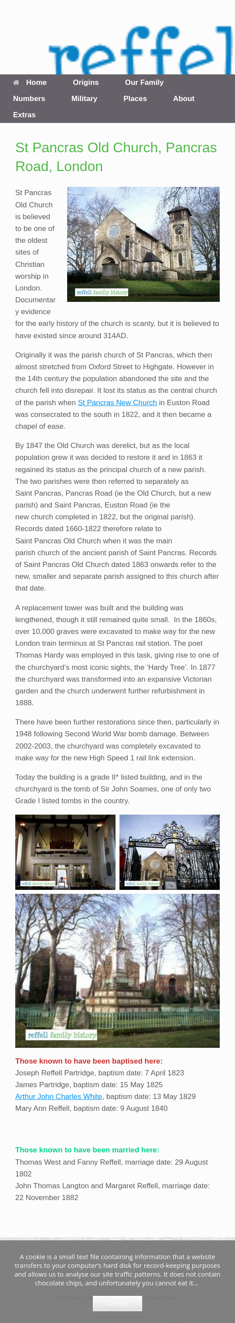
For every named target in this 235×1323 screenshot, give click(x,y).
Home (30, 82)
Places (135, 98)
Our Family (144, 82)
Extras (24, 115)
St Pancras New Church (117, 403)
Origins (86, 82)
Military (85, 98)
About (183, 98)
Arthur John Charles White (58, 1096)
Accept (117, 1303)
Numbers (29, 98)
